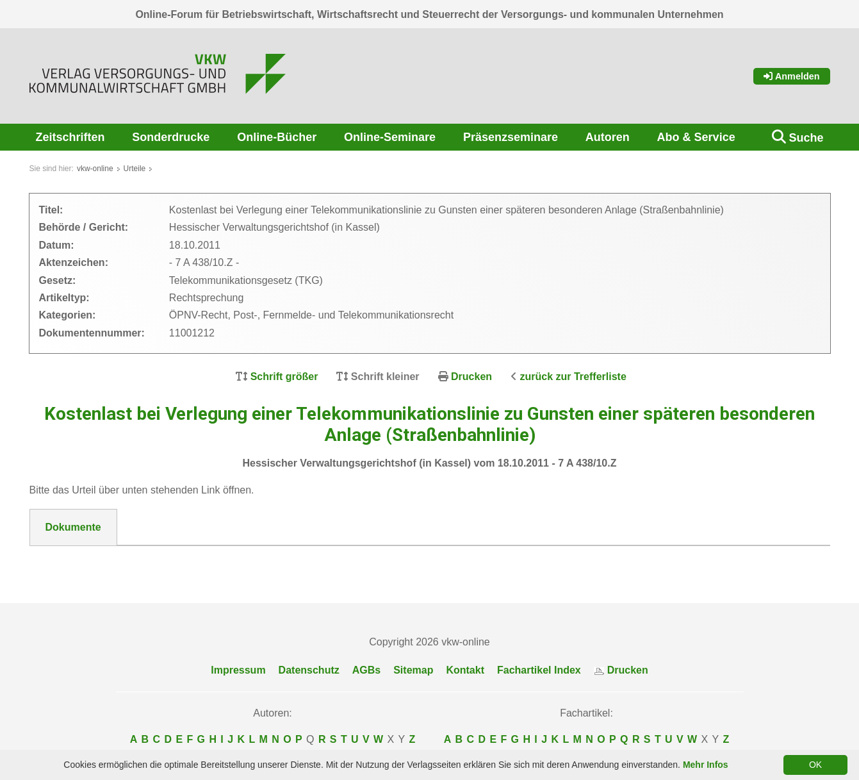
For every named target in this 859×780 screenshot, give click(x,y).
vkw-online (95, 168)
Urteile (135, 168)
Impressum (238, 670)
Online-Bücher (276, 137)
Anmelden (792, 76)
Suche (806, 137)
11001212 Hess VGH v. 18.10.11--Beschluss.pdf (160, 561)
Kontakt (465, 670)
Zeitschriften (70, 137)
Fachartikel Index (539, 670)
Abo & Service (696, 137)
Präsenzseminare (510, 137)
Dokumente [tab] (73, 527)
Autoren (607, 137)
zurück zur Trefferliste (573, 376)
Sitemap (413, 670)
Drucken (471, 376)
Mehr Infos (705, 764)
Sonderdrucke (170, 137)
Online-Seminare (390, 137)
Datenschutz (309, 670)
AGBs (366, 670)
